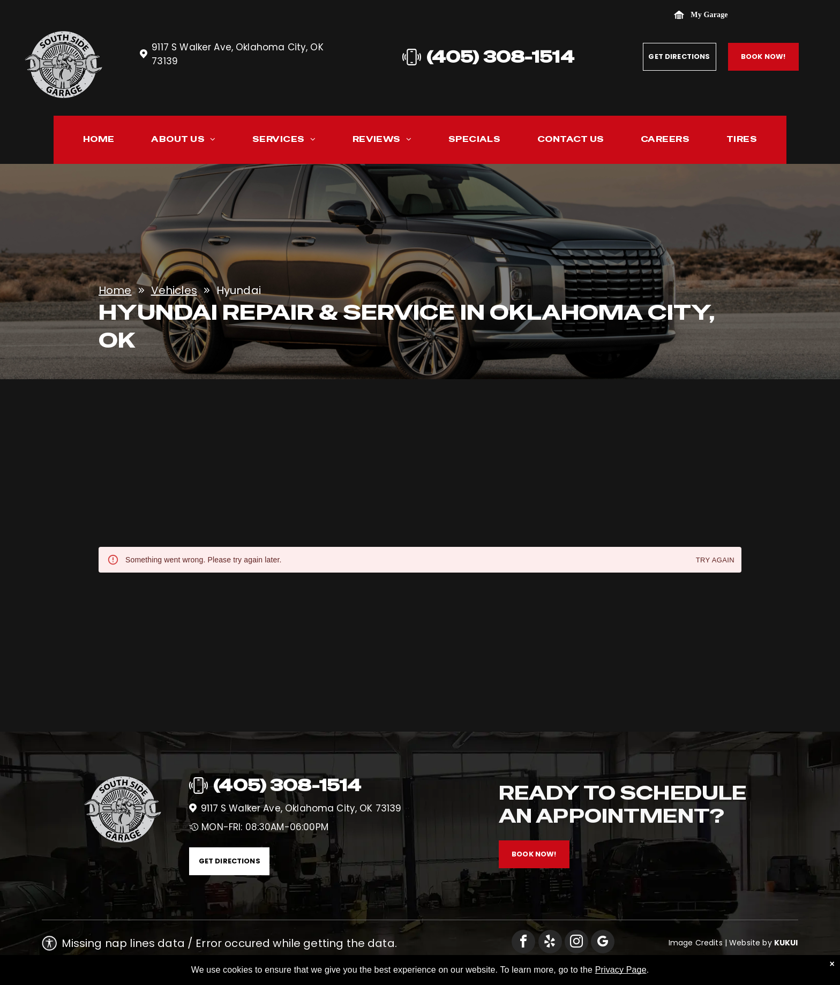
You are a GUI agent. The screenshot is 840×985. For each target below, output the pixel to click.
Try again (715, 560)
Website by (750, 942)
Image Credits (696, 942)
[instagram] (576, 943)
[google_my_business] (602, 943)
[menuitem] (99, 141)
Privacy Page (621, 969)
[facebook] (523, 943)
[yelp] (550, 943)
